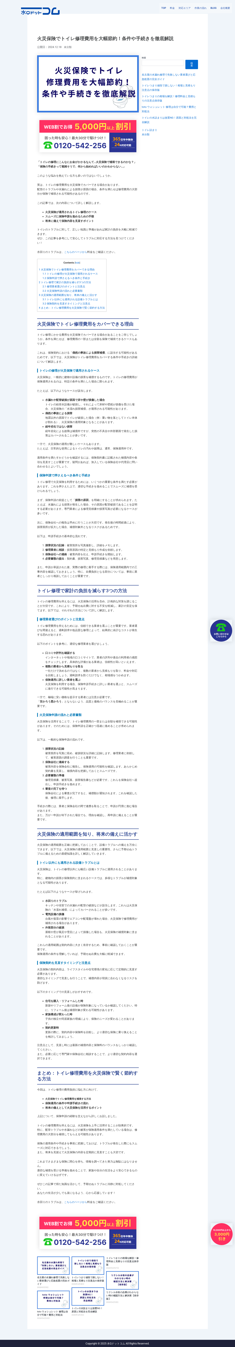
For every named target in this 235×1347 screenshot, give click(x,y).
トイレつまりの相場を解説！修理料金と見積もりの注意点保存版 (122, 1261)
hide (77, 262)
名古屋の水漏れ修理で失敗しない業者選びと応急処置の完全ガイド (53, 1280)
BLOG (213, 8)
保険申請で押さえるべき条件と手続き (66, 277)
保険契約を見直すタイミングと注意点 (66, 303)
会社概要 (225, 8)
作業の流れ (201, 8)
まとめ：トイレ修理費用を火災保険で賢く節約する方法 (72, 307)
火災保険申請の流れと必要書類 (63, 290)
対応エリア (185, 8)
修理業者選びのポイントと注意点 (64, 286)
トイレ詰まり (150, 129)
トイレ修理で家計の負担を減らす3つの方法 (65, 282)
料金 (172, 8)
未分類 (68, 47)
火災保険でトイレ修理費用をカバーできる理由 (67, 269)
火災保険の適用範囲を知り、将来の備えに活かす (68, 294)
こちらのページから (76, 251)
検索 (144, 58)
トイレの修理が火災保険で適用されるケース (70, 273)
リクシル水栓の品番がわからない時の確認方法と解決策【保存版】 (122, 1295)
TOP (163, 8)
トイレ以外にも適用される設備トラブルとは (70, 299)
